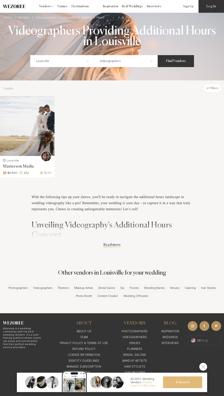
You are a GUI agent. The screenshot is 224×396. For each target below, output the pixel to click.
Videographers (46, 17)
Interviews (154, 6)
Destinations (80, 6)
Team (84, 337)
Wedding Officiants (135, 296)
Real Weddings (132, 6)
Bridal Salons (106, 287)
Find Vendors (176, 61)
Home (8, 17)
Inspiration (110, 6)
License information (84, 354)
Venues (62, 6)
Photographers (18, 287)
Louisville (69, 17)
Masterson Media (18, 166)
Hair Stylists (208, 287)
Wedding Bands (154, 287)
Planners (63, 287)
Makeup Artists (83, 287)
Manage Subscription (84, 366)
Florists (134, 287)
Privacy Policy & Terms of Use (84, 343)
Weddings (170, 337)
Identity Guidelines (84, 360)
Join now (183, 382)
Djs (122, 287)
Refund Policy (83, 348)
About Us (83, 331)
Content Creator (107, 296)
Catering (190, 287)
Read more (112, 245)
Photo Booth (84, 296)
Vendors (24, 17)
